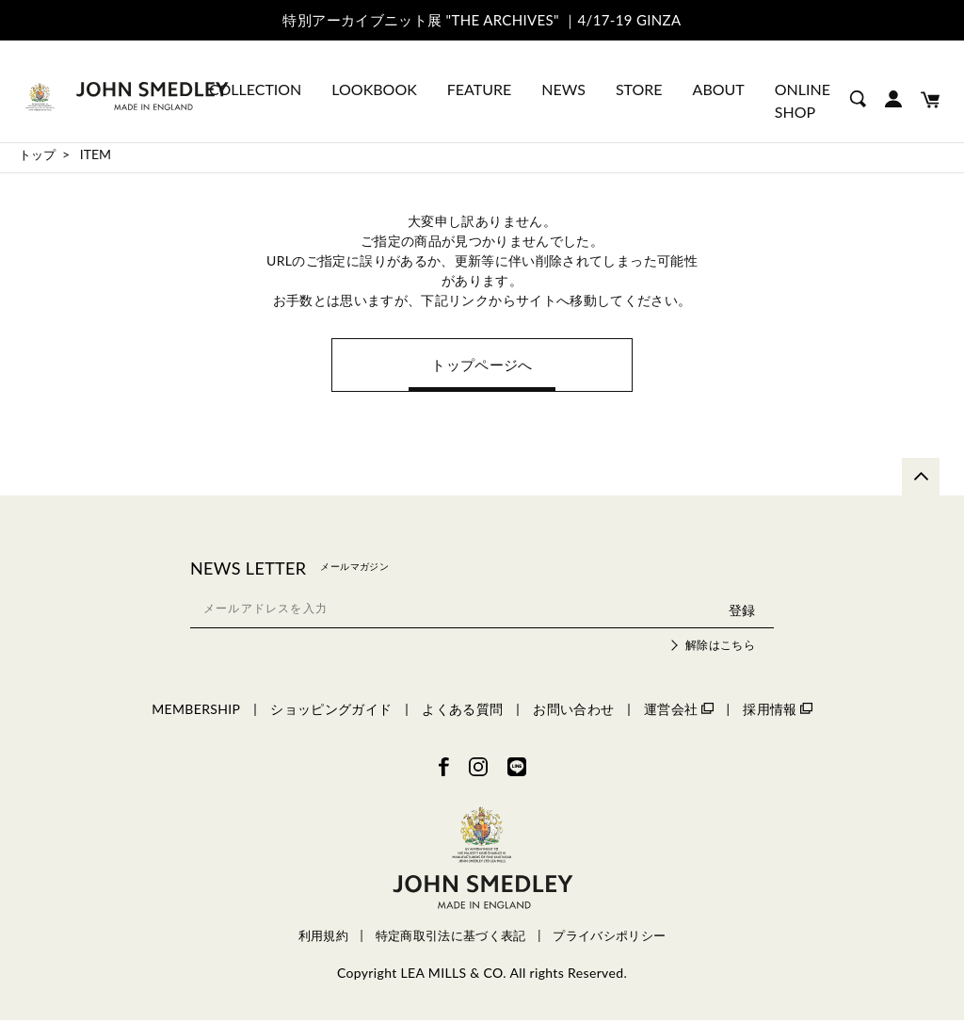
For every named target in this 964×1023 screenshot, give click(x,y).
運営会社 (678, 712)
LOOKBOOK (373, 89)
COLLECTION (255, 89)
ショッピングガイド (331, 712)
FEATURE (479, 89)
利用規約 (323, 939)
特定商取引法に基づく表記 (451, 939)
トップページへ (482, 366)
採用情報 (777, 712)
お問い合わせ (573, 712)
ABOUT (719, 89)
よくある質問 (462, 712)
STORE (639, 89)
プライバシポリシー (609, 939)
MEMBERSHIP (196, 712)
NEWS (563, 89)
